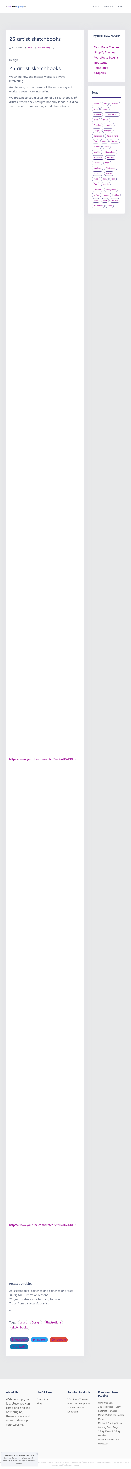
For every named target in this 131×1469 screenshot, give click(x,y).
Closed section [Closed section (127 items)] (112, 114)
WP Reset (103, 1443)
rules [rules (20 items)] (96, 179)
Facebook (19, 1339)
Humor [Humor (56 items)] (97, 147)
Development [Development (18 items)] (112, 136)
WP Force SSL (105, 1402)
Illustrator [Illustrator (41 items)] (98, 157)
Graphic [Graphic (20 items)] (115, 141)
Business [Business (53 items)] (97, 114)
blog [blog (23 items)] (96, 109)
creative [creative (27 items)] (109, 125)
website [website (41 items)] (115, 200)
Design (36, 1322)
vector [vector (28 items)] (106, 195)
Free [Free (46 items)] (95, 141)
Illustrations (53, 1322)
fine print (17, 1458)
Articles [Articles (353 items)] (115, 104)
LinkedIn (19, 1346)
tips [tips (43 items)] (113, 179)
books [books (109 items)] (104, 109)
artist (23, 1322)
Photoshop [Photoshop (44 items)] (110, 168)
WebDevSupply (44, 48)
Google (59, 1339)
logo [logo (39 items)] (107, 163)
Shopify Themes (104, 52)
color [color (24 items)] (96, 120)
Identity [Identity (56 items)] (97, 152)
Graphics (100, 73)
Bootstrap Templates (78, 1403)
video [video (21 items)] (116, 195)
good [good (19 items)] (104, 141)
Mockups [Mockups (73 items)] (97, 168)
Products (108, 6)
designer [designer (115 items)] (107, 131)
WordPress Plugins (106, 57)
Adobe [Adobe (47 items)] (96, 104)
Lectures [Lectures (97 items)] (110, 157)
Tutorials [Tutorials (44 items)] (97, 190)
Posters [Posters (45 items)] (109, 173)
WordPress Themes (106, 47)
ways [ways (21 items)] (96, 200)
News (30, 48)
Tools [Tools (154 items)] (96, 184)
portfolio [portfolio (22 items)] (97, 173)
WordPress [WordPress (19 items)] (98, 206)
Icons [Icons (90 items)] (107, 147)
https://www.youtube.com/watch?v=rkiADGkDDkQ (42, 759)
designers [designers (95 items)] (98, 136)
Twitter (39, 1339)
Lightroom (73, 1411)
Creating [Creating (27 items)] (97, 125)
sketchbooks (20, 1327)
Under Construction (108, 1439)
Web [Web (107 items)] (105, 200)
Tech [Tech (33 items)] (105, 179)
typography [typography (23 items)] (111, 190)
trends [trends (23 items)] (105, 184)
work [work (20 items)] (110, 206)
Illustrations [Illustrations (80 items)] (110, 152)
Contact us (42, 1399)
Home (96, 6)
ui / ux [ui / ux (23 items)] (96, 195)
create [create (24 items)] (105, 120)
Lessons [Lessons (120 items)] (97, 163)
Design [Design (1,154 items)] (96, 131)
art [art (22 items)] (105, 104)
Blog (120, 6)
